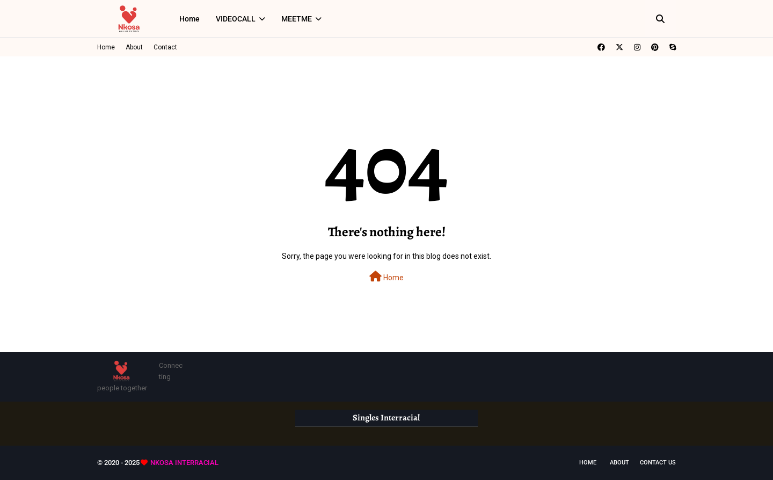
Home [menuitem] (189, 18)
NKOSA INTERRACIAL (184, 463)
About (134, 47)
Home (106, 47)
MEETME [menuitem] (296, 18)
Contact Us (658, 462)
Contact (165, 47)
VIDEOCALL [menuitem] (236, 18)
